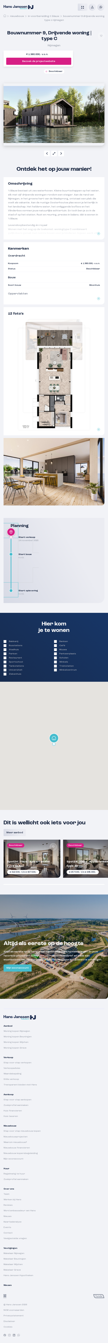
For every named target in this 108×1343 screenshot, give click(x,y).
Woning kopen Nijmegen (17, 1031)
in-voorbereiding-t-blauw (43, 16)
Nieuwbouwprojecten (16, 1137)
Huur (6, 1169)
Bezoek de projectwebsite (38, 61)
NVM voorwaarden (14, 1310)
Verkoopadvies (12, 1068)
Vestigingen (10, 1248)
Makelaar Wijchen (13, 1264)
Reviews (8, 1205)
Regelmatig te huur (14, 1174)
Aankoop (9, 1095)
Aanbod (8, 1026)
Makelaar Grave (12, 1270)
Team (6, 1194)
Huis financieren (13, 1111)
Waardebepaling (12, 1074)
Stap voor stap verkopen (17, 1063)
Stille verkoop (11, 1079)
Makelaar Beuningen (15, 1259)
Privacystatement (14, 1316)
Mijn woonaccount (17, 968)
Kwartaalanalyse (12, 1222)
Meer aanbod (14, 832)
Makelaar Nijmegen (14, 1253)
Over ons (9, 1189)
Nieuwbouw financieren (17, 1148)
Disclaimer (9, 1321)
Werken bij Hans (12, 1200)
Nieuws (8, 1216)
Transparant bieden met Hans (20, 1085)
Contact (8, 1233)
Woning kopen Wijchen (16, 1042)
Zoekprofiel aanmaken (16, 1105)
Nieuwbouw (17, 16)
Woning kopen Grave (15, 1048)
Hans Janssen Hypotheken (18, 1275)
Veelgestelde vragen (15, 1238)
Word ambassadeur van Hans (20, 1211)
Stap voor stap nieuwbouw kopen (22, 1131)
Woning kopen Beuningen (18, 1037)
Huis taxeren (11, 1116)
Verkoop (8, 1058)
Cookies (8, 1327)
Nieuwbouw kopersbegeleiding (21, 1153)
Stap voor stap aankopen (17, 1100)
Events (7, 1227)
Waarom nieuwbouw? (15, 1142)
